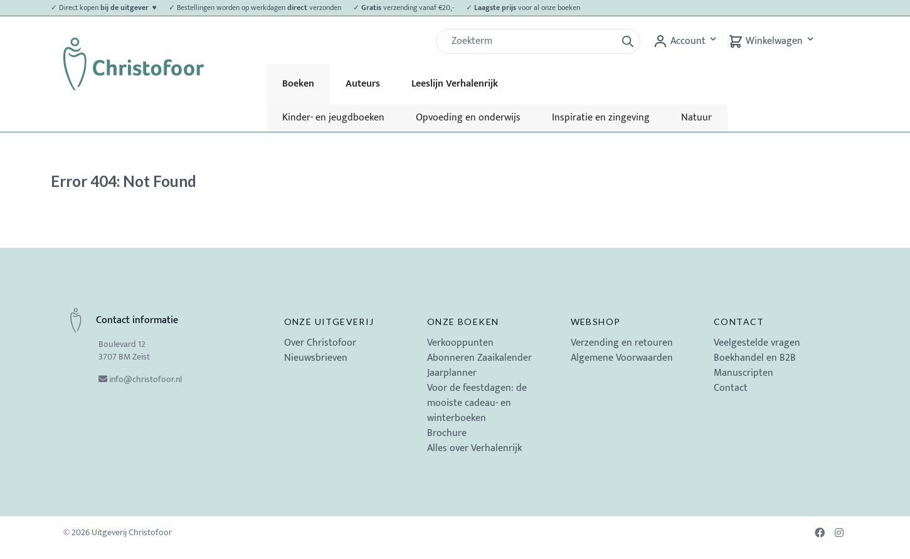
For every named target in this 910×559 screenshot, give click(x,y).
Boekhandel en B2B (755, 357)
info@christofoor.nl (145, 379)
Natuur (696, 117)
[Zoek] (531, 41)
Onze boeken (463, 321)
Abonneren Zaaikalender (479, 357)
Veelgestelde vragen (757, 342)
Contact (739, 321)
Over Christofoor (320, 342)
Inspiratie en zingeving (601, 117)
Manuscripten (743, 373)
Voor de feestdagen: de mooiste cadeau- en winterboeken (477, 403)
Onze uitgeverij (329, 321)
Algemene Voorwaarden (622, 357)
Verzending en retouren (622, 342)
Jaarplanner (452, 373)
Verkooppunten (460, 342)
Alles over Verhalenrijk (474, 448)
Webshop (596, 321)
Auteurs (363, 83)
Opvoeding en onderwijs (468, 117)
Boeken (298, 83)
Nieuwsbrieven (315, 357)
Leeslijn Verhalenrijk (454, 83)
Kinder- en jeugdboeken (333, 117)
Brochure (447, 433)
